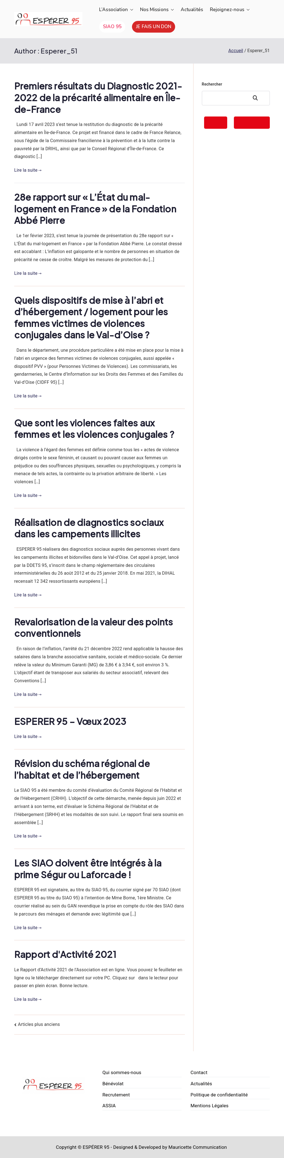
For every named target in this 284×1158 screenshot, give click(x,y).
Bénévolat (113, 1083)
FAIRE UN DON (252, 122)
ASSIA (109, 1105)
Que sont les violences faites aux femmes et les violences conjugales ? (94, 428)
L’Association (116, 10)
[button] (130, 10)
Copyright (66, 1147)
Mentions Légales (209, 1105)
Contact (198, 1072)
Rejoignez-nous (230, 10)
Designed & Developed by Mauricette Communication (170, 1147)
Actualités (192, 9)
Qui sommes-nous (121, 1072)
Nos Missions (157, 10)
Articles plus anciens (39, 1024)
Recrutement (116, 1095)
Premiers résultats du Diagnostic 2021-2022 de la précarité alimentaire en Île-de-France (98, 97)
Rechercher (212, 84)
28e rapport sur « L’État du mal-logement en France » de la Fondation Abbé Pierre (95, 208)
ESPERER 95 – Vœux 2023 (70, 721)
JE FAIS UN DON (153, 26)
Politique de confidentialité (219, 1095)
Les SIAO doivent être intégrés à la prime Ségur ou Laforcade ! (88, 868)
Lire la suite (27, 170)
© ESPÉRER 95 (93, 1147)
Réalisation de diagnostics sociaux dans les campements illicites (88, 528)
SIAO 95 (112, 26)
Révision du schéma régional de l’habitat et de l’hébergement (82, 769)
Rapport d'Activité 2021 (65, 954)
